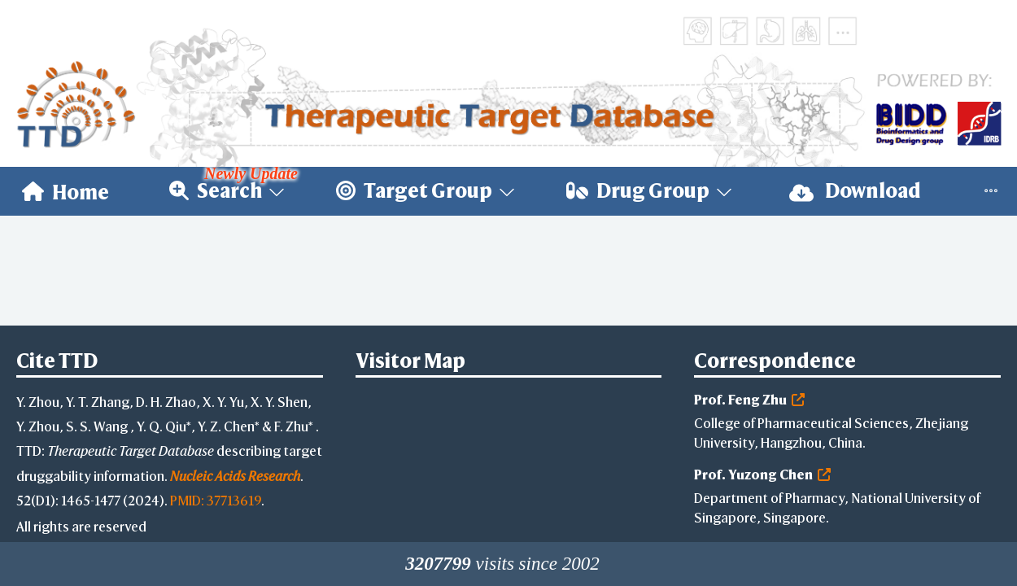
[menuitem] (65, 191)
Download (855, 191)
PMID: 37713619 (215, 500)
